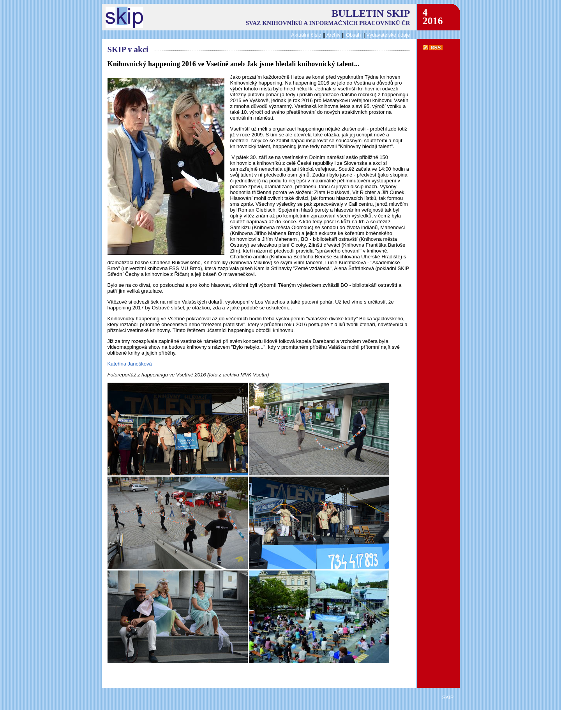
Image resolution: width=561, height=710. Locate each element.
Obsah (354, 35)
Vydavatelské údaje (388, 35)
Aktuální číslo (306, 35)
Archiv (333, 35)
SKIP (448, 697)
